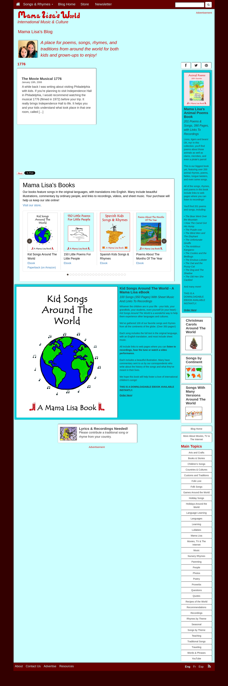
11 (96, 274)
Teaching (196, 635)
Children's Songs (196, 464)
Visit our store (32, 205)
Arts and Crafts (196, 452)
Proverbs (196, 584)
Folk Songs (196, 486)
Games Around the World (196, 492)
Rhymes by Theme (196, 618)
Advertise (50, 666)
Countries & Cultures (196, 469)
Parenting (196, 561)
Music (196, 550)
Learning (196, 524)
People (196, 567)
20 (122, 274)
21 (124, 274)
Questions (196, 590)
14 (105, 274)
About (19, 666)
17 (113, 274)
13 (102, 274)
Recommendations (196, 607)
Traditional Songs (196, 641)
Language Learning (196, 513)
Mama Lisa (196, 535)
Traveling (196, 647)
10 (93, 274)
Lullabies (196, 530)
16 (110, 274)
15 (107, 274)
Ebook (31, 263)
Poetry (196, 578)
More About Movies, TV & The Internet (196, 438)
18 (116, 274)
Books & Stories (196, 458)
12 (99, 274)
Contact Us (33, 666)
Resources (66, 666)
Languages (196, 518)
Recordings (196, 613)
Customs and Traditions (196, 475)
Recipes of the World (196, 601)
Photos (196, 573)
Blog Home (196, 428)
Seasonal (196, 624)
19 (119, 274)
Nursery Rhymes (196, 556)
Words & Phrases (196, 653)
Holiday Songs (196, 498)
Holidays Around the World (196, 505)
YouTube (196, 658)
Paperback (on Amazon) (42, 267)
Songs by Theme (196, 630)
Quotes (196, 596)
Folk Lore (196, 481)
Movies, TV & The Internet (196, 543)
